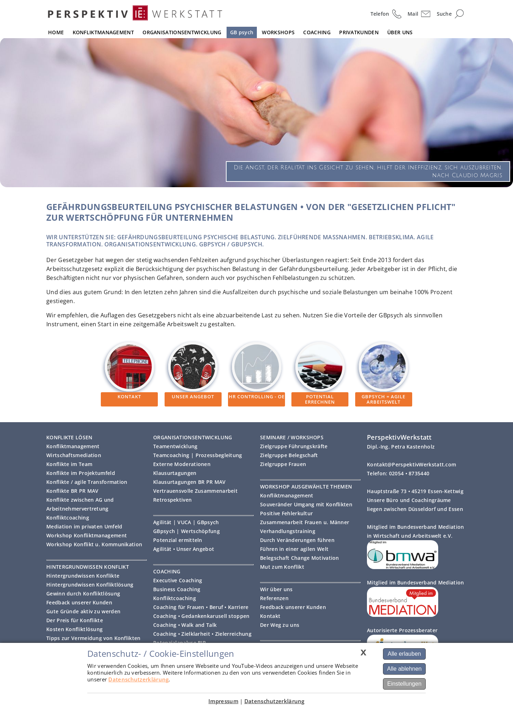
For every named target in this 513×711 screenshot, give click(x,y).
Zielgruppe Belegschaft (289, 455)
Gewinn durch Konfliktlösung (83, 593)
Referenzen (274, 598)
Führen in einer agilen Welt (294, 549)
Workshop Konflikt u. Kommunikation (94, 544)
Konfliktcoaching (67, 517)
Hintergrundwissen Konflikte (82, 575)
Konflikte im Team (69, 464)
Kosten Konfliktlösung (74, 629)
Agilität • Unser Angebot (183, 549)
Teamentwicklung (175, 446)
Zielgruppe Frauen (283, 464)
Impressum (223, 701)
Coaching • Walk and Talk (185, 625)
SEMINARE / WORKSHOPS (291, 437)
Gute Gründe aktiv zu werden (83, 611)
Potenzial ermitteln (177, 540)
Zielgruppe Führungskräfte (294, 446)
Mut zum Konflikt (282, 566)
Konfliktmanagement (72, 446)
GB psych (241, 32)
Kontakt (270, 616)
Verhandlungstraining (287, 531)
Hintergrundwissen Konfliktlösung (90, 584)
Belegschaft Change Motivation (299, 557)
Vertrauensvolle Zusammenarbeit (195, 490)
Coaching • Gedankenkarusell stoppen (201, 616)
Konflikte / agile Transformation (87, 482)
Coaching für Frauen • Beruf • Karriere (200, 607)
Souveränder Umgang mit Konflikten (306, 504)
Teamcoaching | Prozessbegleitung (197, 455)
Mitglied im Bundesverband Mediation (415, 582)
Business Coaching (176, 589)
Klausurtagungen (175, 473)
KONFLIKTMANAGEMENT (103, 32)
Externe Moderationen (182, 464)
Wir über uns (276, 589)
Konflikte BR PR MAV (72, 490)
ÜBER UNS (400, 32)
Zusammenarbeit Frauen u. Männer (304, 522)
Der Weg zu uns (279, 625)
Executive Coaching (177, 580)
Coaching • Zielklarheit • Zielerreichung (202, 633)
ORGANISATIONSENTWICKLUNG (181, 32)
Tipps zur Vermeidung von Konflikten (93, 638)
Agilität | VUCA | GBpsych (186, 522)
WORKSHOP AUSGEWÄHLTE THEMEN (306, 486)
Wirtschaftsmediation (73, 455)
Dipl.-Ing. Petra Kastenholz (401, 446)
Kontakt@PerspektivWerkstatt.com (411, 464)
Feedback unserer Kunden (79, 602)
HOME (56, 32)
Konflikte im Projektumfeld (80, 473)
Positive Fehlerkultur (286, 513)
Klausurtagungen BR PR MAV (189, 482)
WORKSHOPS (278, 32)
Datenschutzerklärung (138, 679)
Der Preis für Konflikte (74, 620)
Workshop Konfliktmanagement (86, 535)
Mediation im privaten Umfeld (84, 526)
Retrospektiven (172, 499)
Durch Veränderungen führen (297, 540)
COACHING (316, 32)
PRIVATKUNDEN (359, 32)
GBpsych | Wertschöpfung (186, 531)
